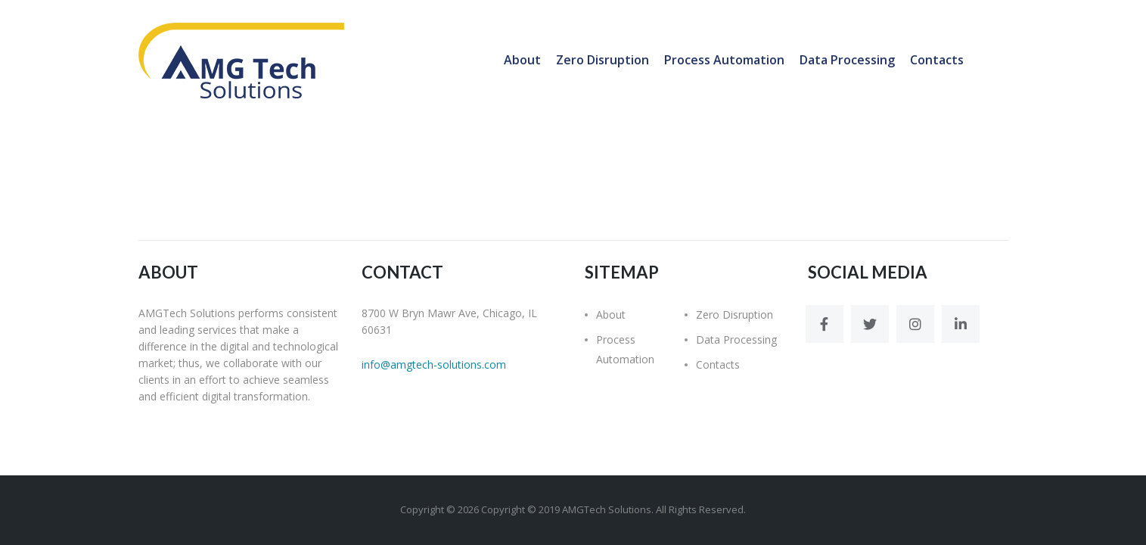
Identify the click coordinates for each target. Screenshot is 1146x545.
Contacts (937, 59)
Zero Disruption (602, 59)
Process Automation (724, 59)
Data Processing (847, 59)
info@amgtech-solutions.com (434, 364)
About (522, 59)
